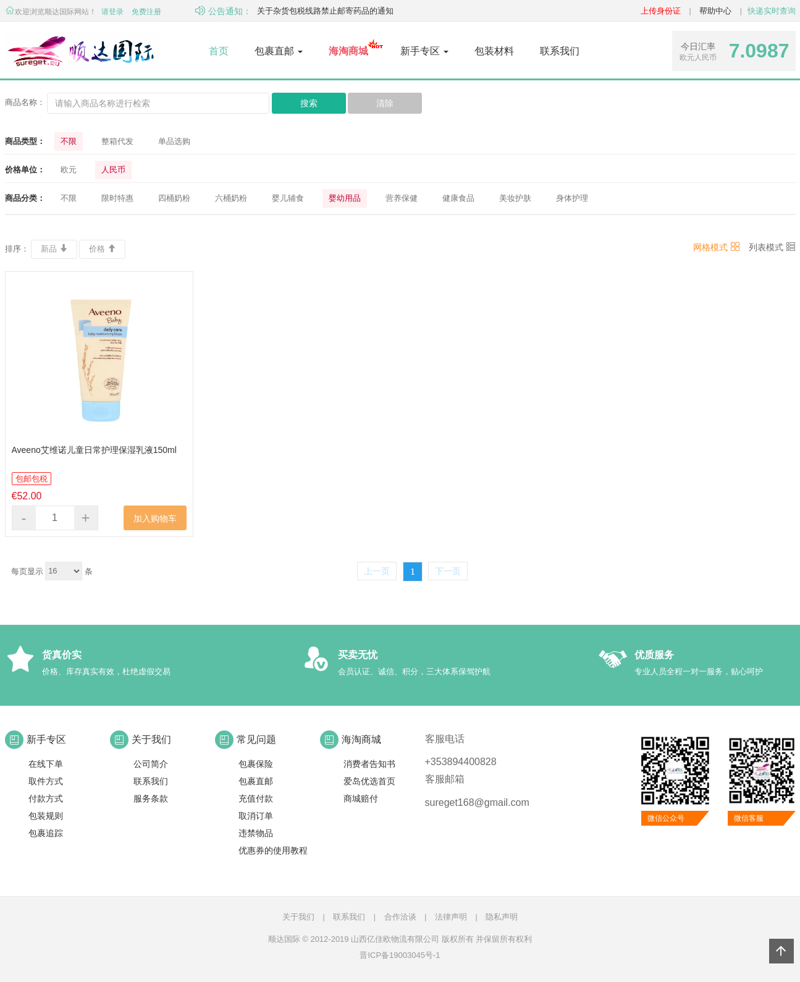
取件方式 (45, 781)
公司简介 (150, 764)
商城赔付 (360, 798)
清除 (385, 103)
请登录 (112, 11)
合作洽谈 (400, 916)
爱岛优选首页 (369, 781)
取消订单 (255, 816)
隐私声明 (502, 916)
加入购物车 (155, 518)
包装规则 (45, 816)
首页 (219, 51)
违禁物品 (255, 833)
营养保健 (401, 198)
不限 (69, 141)
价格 (102, 248)
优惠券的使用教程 (273, 850)
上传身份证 (661, 10)
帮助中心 (715, 10)
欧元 (69, 169)
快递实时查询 (771, 10)
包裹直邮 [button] (279, 51)
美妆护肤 (515, 198)
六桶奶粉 (231, 198)
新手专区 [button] (424, 51)
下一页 (448, 570)
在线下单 (45, 764)
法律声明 (451, 916)
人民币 (113, 169)
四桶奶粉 (174, 198)
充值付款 (255, 798)
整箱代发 (117, 141)
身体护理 (572, 198)
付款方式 (45, 798)
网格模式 (716, 247)
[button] (348, 51)
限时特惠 (117, 198)
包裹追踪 (45, 833)
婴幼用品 (345, 198)
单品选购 (174, 141)
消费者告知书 (369, 764)
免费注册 (146, 11)
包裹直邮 (255, 781)
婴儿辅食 (288, 198)
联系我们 (559, 51)
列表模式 (772, 247)
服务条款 (150, 798)
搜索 (309, 103)
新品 (54, 248)
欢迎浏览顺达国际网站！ (50, 11)
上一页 (377, 570)
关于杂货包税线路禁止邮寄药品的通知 (325, 10)
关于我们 (298, 916)
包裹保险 (255, 764)
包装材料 (494, 51)
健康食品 (458, 198)
